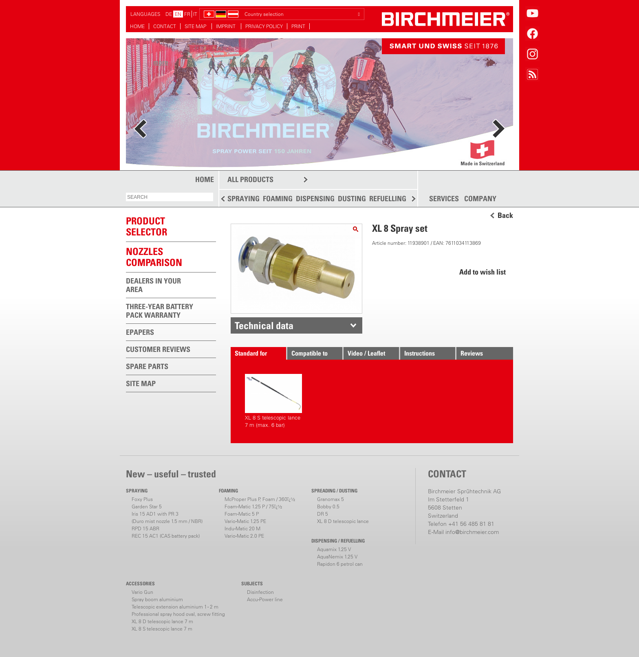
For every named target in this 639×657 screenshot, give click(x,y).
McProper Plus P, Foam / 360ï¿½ (260, 499)
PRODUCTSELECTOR (146, 226)
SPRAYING (243, 198)
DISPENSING (315, 198)
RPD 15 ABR (145, 528)
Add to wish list (482, 272)
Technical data (264, 325)
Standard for (251, 353)
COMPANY (480, 199)
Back (505, 215)
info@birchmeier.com (472, 532)
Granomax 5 (330, 499)
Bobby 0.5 (328, 506)
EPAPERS (140, 332)
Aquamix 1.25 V (334, 549)
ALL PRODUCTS (250, 179)
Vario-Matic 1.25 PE (245, 521)
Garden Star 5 (147, 506)
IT (195, 14)
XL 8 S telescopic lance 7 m (162, 629)
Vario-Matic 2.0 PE (244, 536)
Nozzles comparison (154, 257)
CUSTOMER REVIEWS (158, 349)
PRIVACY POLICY (264, 26)
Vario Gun (142, 592)
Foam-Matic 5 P (242, 514)
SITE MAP (196, 26)
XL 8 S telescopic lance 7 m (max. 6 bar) (273, 401)
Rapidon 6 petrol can (340, 564)
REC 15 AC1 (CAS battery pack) (166, 536)
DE (168, 14)
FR (187, 14)
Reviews (472, 353)
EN (178, 14)
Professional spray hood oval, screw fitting (178, 614)
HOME (137, 26)
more (160, 62)
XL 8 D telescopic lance (343, 521)
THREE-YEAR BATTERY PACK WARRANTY (159, 310)
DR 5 (322, 514)
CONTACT (164, 26)
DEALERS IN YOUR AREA (153, 285)
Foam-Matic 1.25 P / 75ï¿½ (253, 506)
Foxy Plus (142, 499)
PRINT (298, 26)
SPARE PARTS (147, 366)
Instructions (419, 353)
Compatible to (309, 353)
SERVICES (444, 199)
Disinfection (260, 592)
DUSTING (352, 198)
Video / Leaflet (366, 353)
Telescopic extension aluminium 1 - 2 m (175, 607)
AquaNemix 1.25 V (337, 557)
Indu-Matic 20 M (242, 528)
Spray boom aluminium (157, 599)
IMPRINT (226, 26)
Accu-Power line (265, 599)
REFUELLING (387, 198)
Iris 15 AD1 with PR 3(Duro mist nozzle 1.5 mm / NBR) (167, 517)
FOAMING (278, 198)
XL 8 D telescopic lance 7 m (162, 621)
